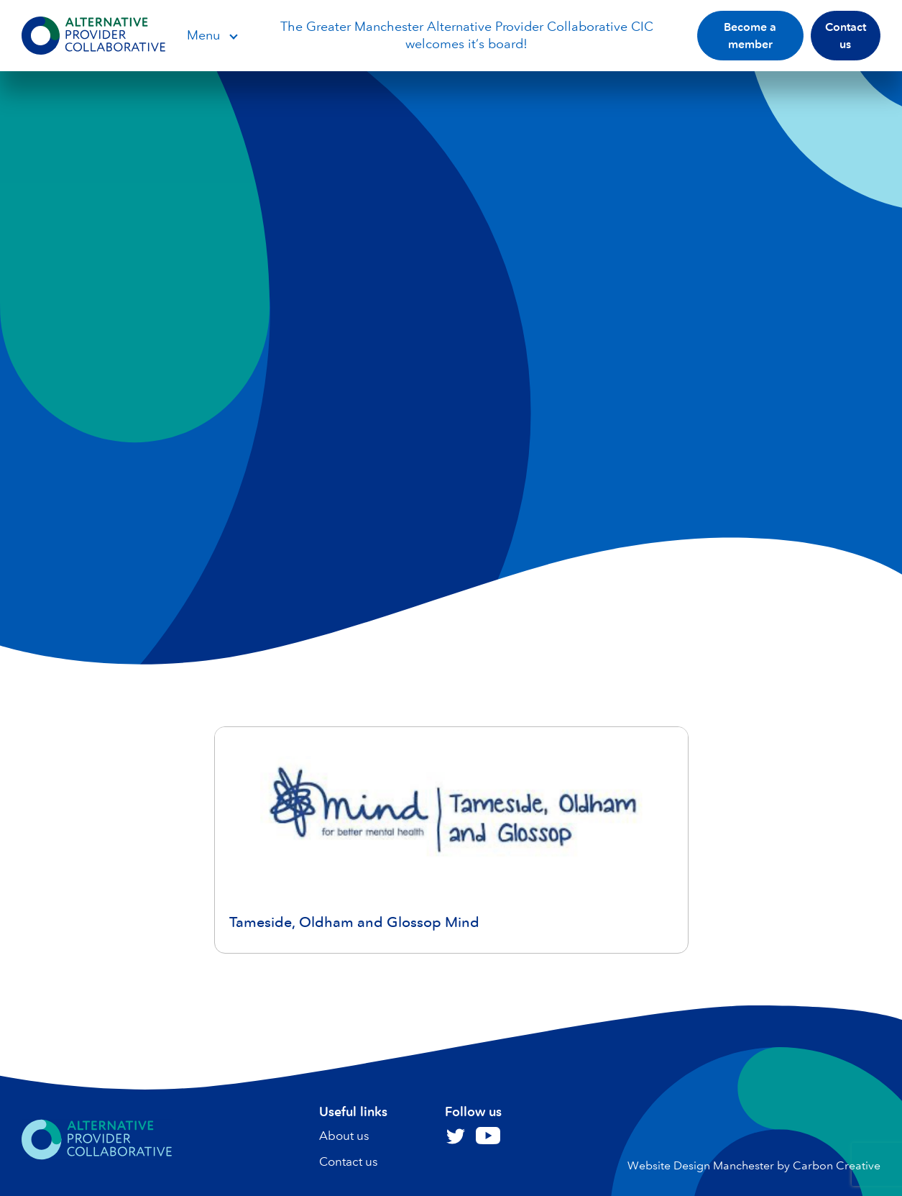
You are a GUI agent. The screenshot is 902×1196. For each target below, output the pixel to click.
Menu (203, 35)
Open (233, 36)
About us (344, 1135)
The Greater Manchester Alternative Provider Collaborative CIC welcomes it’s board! (466, 35)
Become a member (750, 35)
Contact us (845, 35)
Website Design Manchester (700, 1165)
